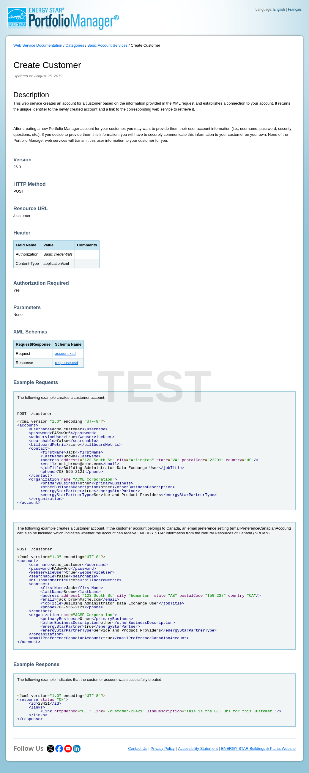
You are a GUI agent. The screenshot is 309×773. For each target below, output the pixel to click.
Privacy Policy (163, 748)
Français (295, 9)
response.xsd (66, 362)
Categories (74, 45)
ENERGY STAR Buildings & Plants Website (258, 748)
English (279, 9)
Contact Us (137, 748)
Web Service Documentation (37, 45)
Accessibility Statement (198, 748)
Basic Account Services (107, 45)
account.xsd (65, 353)
